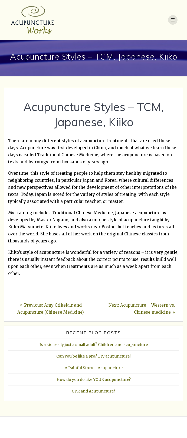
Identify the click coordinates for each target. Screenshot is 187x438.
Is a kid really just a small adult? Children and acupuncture (94, 344)
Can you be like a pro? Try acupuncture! (93, 356)
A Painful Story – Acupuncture (94, 367)
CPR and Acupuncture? (93, 391)
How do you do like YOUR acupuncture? (94, 379)
